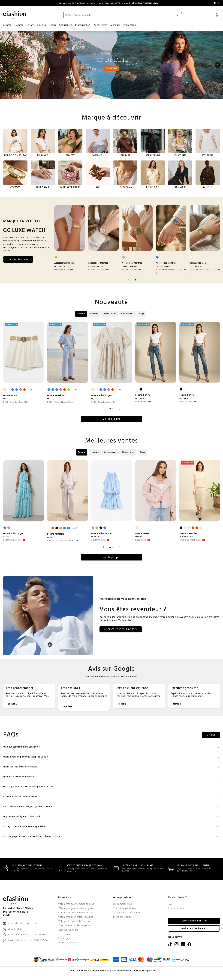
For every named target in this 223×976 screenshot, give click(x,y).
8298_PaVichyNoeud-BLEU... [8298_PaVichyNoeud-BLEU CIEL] (61, 402)
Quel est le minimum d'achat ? (111, 777)
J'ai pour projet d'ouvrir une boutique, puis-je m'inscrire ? (111, 837)
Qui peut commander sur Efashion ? (111, 748)
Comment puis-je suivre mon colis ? (111, 797)
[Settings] (216, 3)
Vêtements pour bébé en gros (74, 922)
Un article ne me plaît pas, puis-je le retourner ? (111, 807)
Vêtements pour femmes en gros (76, 905)
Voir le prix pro (111, 419)
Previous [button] (5, 65)
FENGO (50, 537)
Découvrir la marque (18, 259)
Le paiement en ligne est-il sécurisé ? (111, 817)
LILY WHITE (8, 537)
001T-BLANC (141, 401)
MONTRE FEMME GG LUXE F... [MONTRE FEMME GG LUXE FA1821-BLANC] (202, 271)
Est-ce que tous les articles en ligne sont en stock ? (111, 787)
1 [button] (135, 279)
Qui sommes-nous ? (123, 905)
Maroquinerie (82, 25)
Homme (19, 25)
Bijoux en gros (65, 935)
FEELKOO (139, 537)
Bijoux (52, 25)
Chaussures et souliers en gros (74, 926)
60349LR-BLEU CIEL (12, 540)
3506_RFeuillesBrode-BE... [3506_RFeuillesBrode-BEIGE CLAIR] (103, 402)
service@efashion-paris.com (22, 924)
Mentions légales (122, 917)
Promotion (130, 25)
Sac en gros (64, 939)
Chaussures (65, 25)
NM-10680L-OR (61, 269)
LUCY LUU (139, 398)
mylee (6, 398)
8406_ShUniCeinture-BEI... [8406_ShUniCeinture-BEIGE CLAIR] (15, 402)
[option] (111, 65)
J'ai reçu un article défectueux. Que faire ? (111, 827)
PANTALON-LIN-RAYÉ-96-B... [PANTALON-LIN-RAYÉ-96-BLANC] (60, 541)
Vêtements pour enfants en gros (75, 917)
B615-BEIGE (140, 540)
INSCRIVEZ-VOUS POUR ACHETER (120, 630)
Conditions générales (124, 909)
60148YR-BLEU (98, 540)
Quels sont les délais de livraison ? (111, 768)
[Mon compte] (217, 15)
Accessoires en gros (68, 930)
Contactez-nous (176, 909)
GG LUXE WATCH (61, 266)
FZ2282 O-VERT (129, 269)
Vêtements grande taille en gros (75, 909)
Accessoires (100, 25)
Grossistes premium (68, 943)
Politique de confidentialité (127, 913)
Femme (7, 25)
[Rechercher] (178, 15)
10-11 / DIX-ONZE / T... (188, 537)
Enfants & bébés (36, 25)
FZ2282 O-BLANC (96, 269)
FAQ (170, 905)
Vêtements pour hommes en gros (76, 913)
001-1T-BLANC (186, 401)
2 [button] (138, 279)
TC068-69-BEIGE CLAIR (190, 540)
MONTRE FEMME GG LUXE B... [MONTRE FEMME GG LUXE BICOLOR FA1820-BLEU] (168, 271)
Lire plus (211, 736)
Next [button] (218, 65)
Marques (115, 25)
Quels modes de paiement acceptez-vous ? (111, 758)
